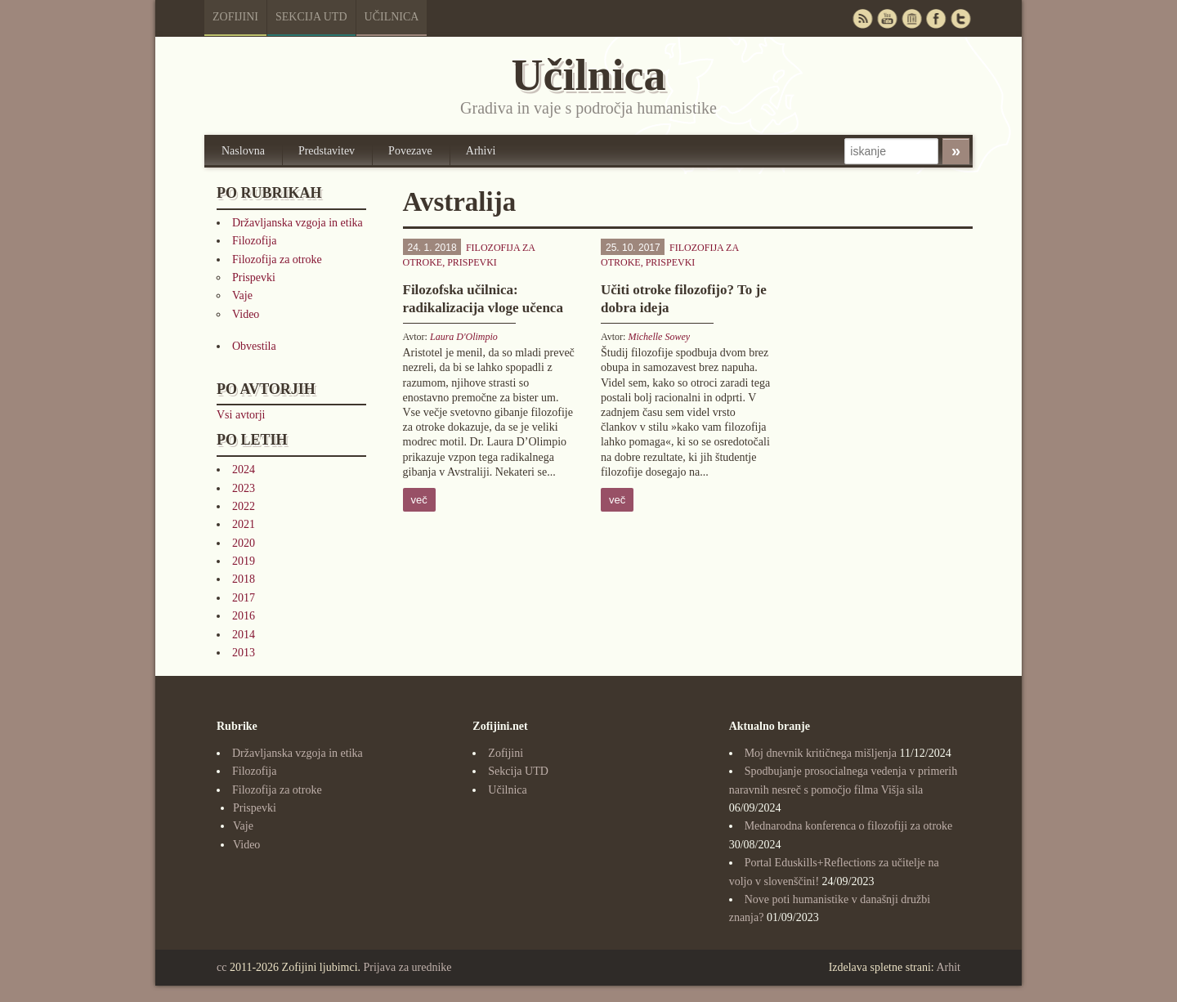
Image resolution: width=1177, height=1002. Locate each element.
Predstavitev (326, 151)
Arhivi (481, 151)
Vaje (242, 295)
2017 (243, 598)
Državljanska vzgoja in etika (297, 223)
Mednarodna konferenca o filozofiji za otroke (849, 826)
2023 (243, 488)
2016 (243, 616)
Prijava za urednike (408, 967)
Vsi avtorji (241, 415)
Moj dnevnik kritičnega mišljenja (821, 753)
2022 (243, 506)
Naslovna (243, 151)
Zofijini (235, 17)
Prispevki (253, 277)
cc (221, 967)
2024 (243, 469)
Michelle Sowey (659, 336)
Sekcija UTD (311, 17)
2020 (243, 543)
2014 (243, 634)
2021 (243, 524)
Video (245, 314)
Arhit (948, 967)
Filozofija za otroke (277, 259)
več (419, 500)
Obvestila (254, 346)
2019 (243, 561)
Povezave (410, 151)
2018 (243, 579)
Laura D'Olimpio (464, 336)
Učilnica (392, 17)
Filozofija (254, 241)
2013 (243, 652)
